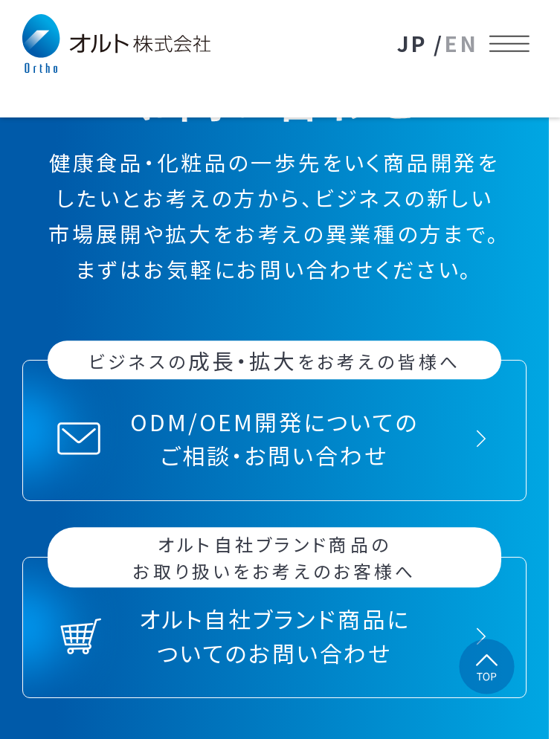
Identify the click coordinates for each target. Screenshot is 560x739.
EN (461, 43)
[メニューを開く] (510, 43)
